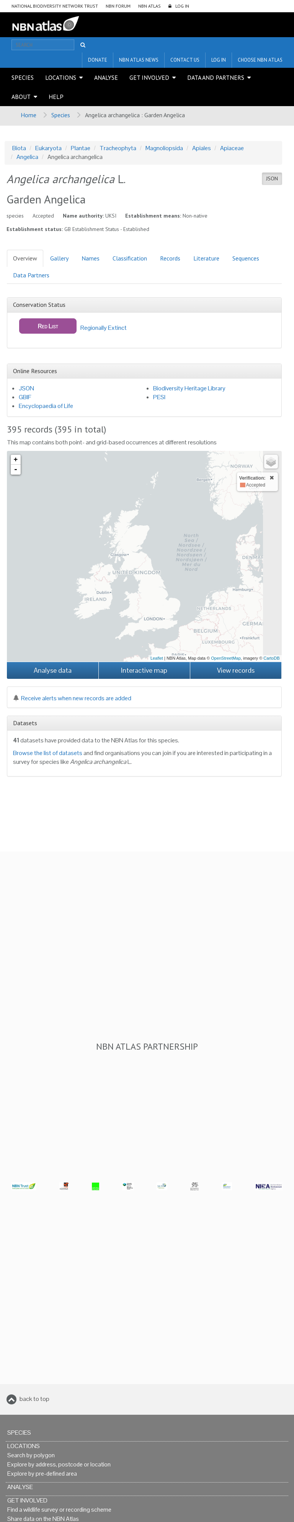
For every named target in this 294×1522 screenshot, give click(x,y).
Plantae (80, 148)
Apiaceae (232, 148)
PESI (159, 397)
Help (56, 96)
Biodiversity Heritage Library (189, 388)
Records (170, 258)
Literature (206, 258)
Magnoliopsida (164, 148)
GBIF (25, 397)
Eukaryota (48, 148)
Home (28, 115)
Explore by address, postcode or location (59, 1464)
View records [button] (236, 670)
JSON (272, 178)
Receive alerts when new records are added (72, 698)
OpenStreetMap (226, 658)
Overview (25, 258)
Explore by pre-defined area (42, 1474)
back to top (34, 1399)
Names (91, 258)
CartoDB (271, 658)
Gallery (59, 258)
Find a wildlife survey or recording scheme (59, 1510)
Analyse (106, 77)
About (21, 96)
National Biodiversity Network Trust (54, 6)
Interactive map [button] (144, 670)
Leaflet (156, 658)
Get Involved (149, 77)
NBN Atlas (149, 6)
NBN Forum (118, 6)
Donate (97, 60)
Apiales (201, 148)
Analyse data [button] (53, 670)
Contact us (184, 60)
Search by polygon (31, 1455)
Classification (130, 258)
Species (22, 77)
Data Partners (31, 275)
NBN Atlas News (138, 60)
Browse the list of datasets (47, 753)
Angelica (27, 157)
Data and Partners (215, 77)
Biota (19, 148)
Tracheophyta (118, 148)
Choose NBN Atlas (260, 60)
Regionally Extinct (73, 326)
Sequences (245, 258)
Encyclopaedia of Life (46, 406)
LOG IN (182, 6)
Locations (60, 77)
